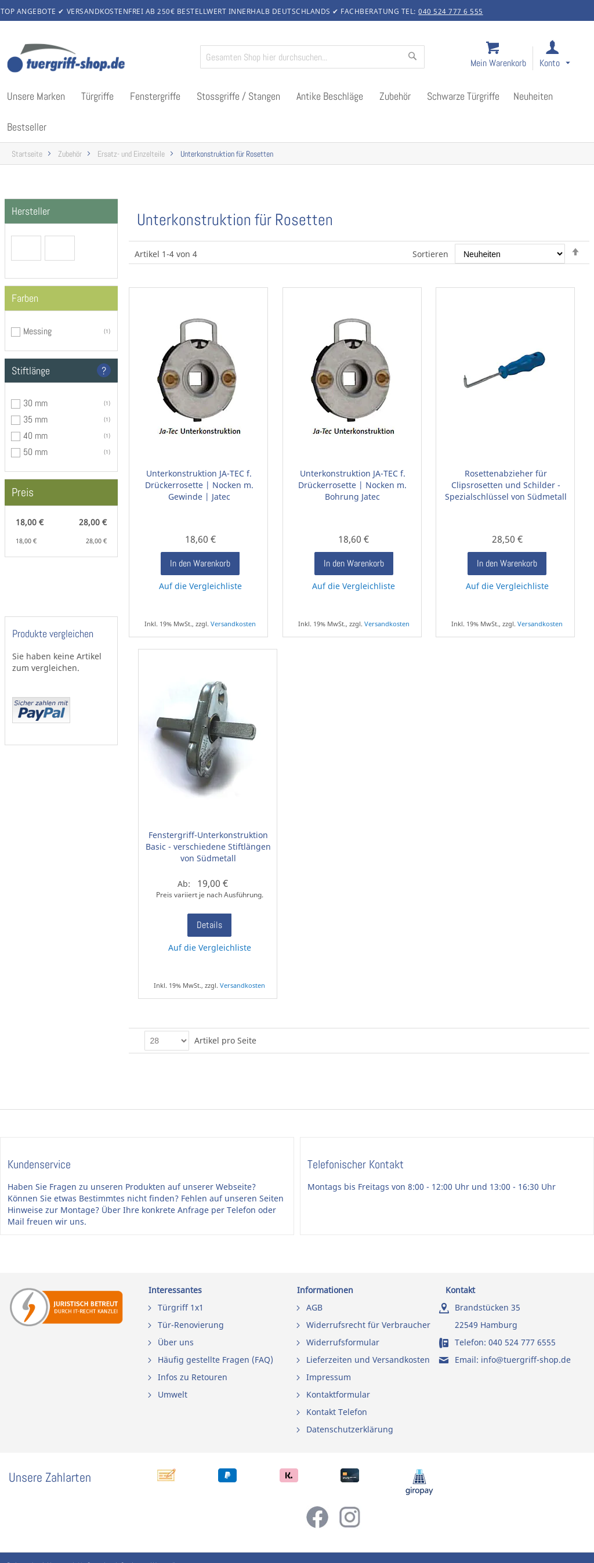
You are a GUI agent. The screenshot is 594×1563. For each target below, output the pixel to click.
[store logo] (98, 59)
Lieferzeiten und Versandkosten (368, 1359)
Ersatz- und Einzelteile (131, 154)
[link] (564, 58)
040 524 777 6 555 (450, 11)
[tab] (61, 211)
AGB (314, 1307)
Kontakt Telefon (336, 1411)
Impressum (328, 1376)
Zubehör (70, 154)
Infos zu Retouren (192, 1376)
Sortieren (430, 253)
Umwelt (172, 1394)
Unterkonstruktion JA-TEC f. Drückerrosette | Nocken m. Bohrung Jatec (352, 485)
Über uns (176, 1342)
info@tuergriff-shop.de (526, 1359)
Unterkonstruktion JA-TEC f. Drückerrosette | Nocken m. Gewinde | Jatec (199, 485)
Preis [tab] (23, 492)
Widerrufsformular (342, 1342)
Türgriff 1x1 (181, 1307)
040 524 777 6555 (522, 1342)
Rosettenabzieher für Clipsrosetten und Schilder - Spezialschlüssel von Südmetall (506, 485)
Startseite (27, 154)
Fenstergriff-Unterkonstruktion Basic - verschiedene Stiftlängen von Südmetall (208, 846)
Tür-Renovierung (191, 1324)
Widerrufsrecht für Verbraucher (368, 1324)
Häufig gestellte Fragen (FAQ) (215, 1359)
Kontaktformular (338, 1394)
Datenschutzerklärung (349, 1429)
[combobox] (312, 56)
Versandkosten (233, 623)
